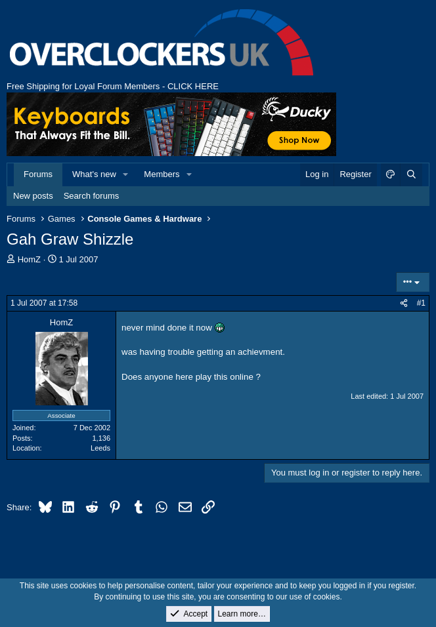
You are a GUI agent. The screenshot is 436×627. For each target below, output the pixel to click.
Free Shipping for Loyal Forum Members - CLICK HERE (113, 86)
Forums (38, 174)
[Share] (403, 303)
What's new (94, 174)
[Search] (411, 174)
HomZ (29, 259)
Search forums (92, 196)
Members (161, 174)
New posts (33, 196)
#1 (421, 303)
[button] (126, 174)
